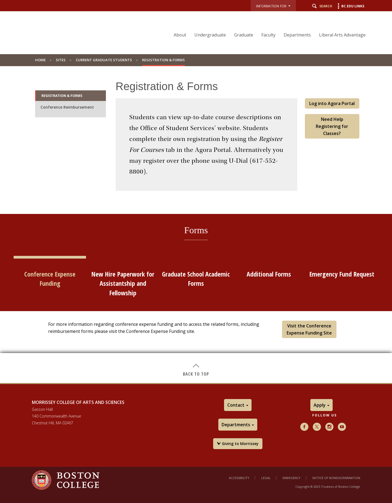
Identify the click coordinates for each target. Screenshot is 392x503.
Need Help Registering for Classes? (332, 126)
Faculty (268, 35)
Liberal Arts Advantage (342, 35)
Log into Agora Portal (332, 103)
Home (40, 59)
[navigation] (266, 25)
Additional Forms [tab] (269, 273)
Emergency (292, 478)
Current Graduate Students (104, 59)
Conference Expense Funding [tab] (49, 278)
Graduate (243, 35)
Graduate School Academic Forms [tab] (196, 278)
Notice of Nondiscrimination (336, 478)
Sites (61, 59)
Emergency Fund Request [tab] (341, 273)
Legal (266, 478)
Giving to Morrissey (238, 443)
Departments (297, 35)
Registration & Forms (61, 95)
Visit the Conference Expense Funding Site (309, 329)
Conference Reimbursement (67, 107)
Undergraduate (210, 35)
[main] (196, 224)
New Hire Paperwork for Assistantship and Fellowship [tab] (122, 283)
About (180, 35)
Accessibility (239, 478)
